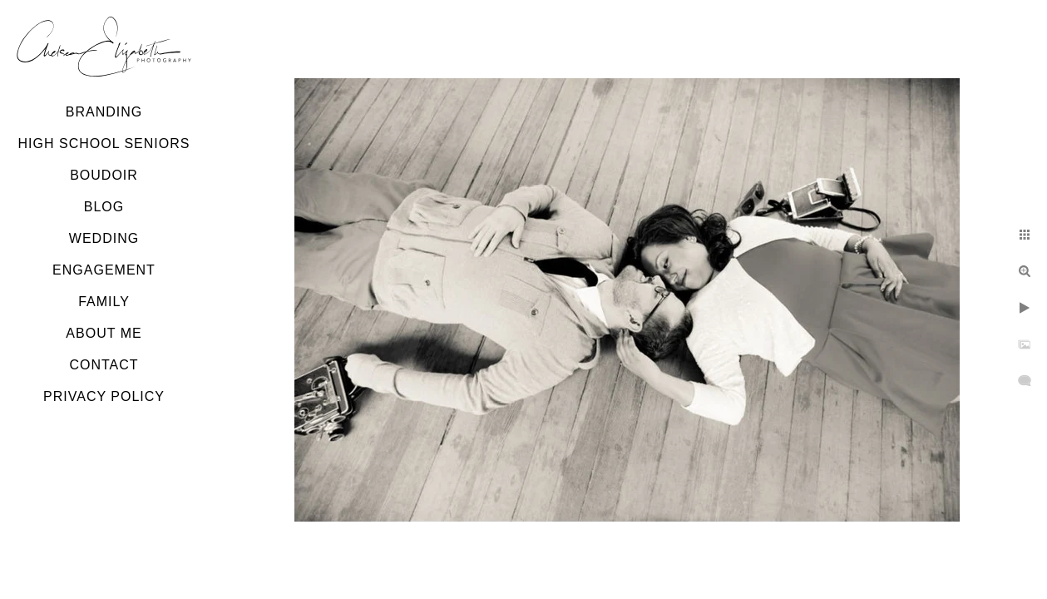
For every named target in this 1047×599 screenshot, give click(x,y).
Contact (103, 365)
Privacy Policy (104, 396)
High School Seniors (104, 143)
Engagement (104, 270)
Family (104, 302)
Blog (104, 207)
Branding (104, 112)
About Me (103, 333)
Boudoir (104, 175)
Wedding (104, 238)
